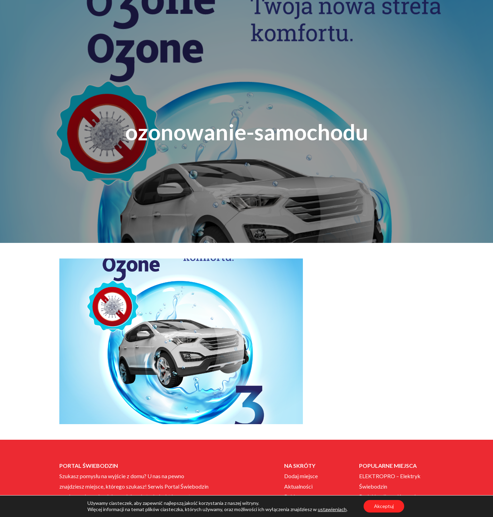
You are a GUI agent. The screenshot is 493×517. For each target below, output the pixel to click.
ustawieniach (332, 509)
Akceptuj (384, 506)
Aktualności (298, 486)
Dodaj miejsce (301, 476)
